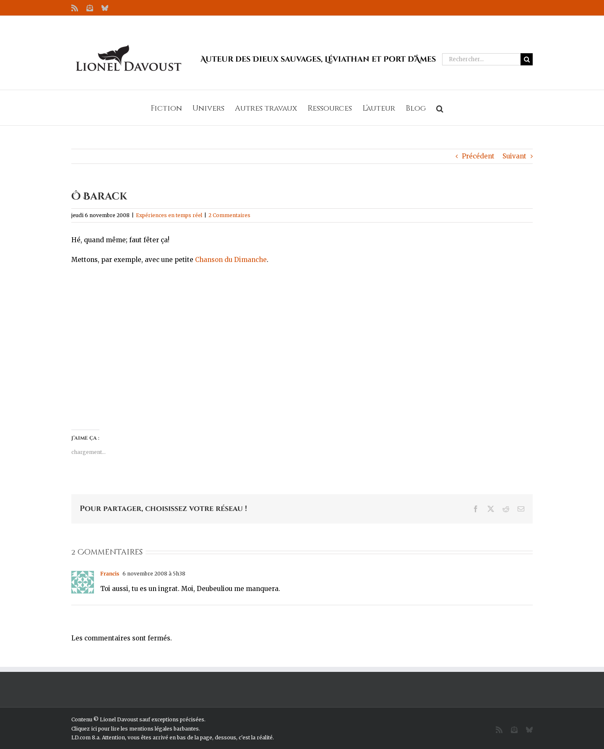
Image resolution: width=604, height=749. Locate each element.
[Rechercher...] (481, 59)
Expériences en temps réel (169, 215)
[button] (439, 107)
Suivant (514, 156)
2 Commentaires (229, 215)
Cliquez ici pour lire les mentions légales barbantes (135, 729)
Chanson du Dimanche (231, 260)
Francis (109, 573)
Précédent (478, 156)
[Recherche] (527, 59)
